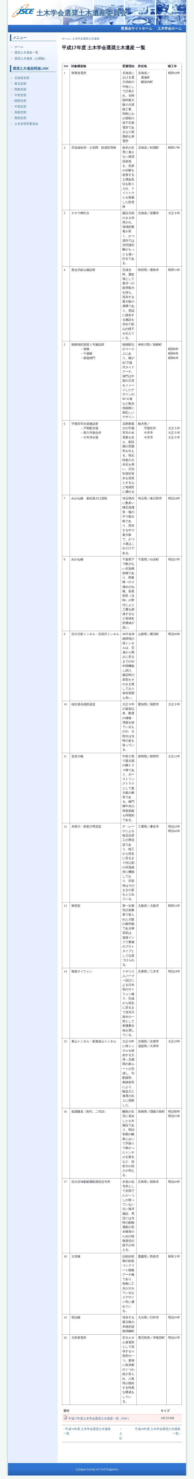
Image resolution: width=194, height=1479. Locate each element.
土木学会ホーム (169, 28)
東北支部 (20, 83)
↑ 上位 (120, 1433)
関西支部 (20, 101)
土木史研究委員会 (26, 123)
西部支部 (20, 118)
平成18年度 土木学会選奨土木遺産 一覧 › (157, 1431)
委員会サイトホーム (136, 28)
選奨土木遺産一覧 (26, 52)
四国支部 (20, 112)
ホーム (18, 47)
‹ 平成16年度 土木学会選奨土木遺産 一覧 (87, 1431)
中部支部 (20, 95)
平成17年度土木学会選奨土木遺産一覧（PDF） (99, 1418)
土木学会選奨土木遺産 (85, 38)
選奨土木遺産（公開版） (30, 58)
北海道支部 (21, 78)
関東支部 (20, 89)
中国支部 (20, 106)
